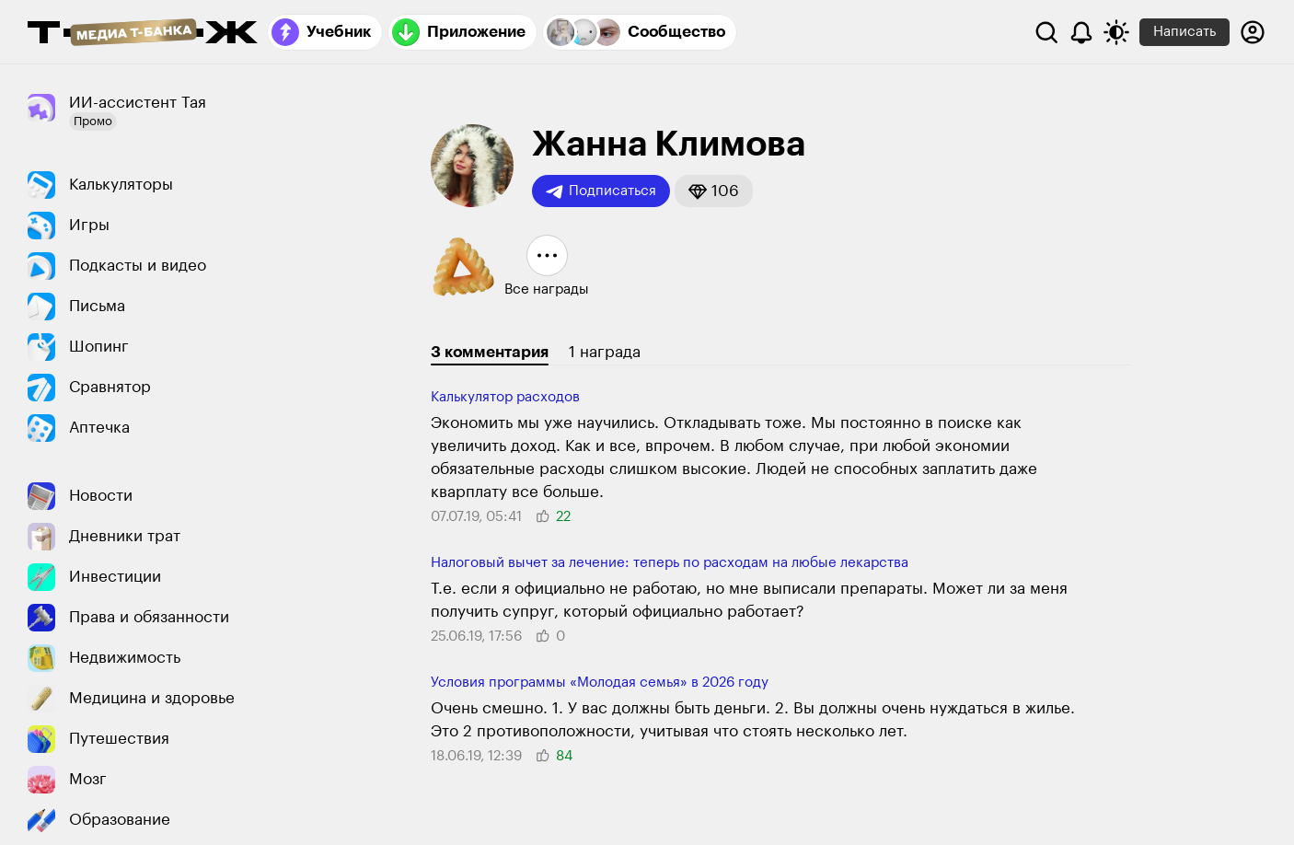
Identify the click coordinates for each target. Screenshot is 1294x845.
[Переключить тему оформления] (1116, 32)
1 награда (605, 352)
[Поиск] (1046, 32)
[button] (714, 191)
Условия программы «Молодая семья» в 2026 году (599, 682)
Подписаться (601, 191)
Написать (1184, 32)
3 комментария (490, 352)
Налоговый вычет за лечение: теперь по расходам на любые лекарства (669, 563)
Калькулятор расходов (505, 397)
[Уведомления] (1081, 32)
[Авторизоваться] (1252, 32)
